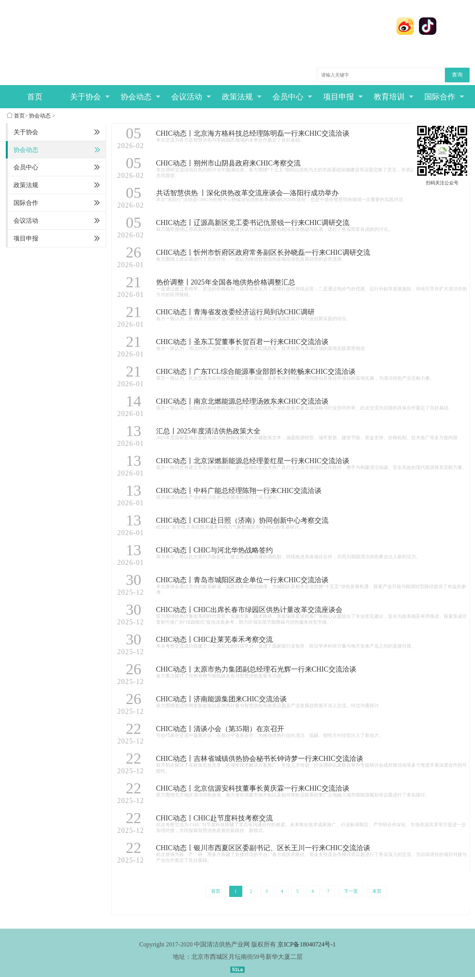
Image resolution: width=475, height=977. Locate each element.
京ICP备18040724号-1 (306, 944)
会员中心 (292, 96)
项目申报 (343, 96)
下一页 (351, 891)
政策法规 (242, 96)
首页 (35, 96)
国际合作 (444, 96)
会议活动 (191, 96)
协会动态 (140, 96)
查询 (457, 75)
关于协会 (90, 96)
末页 (376, 891)
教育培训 (394, 96)
